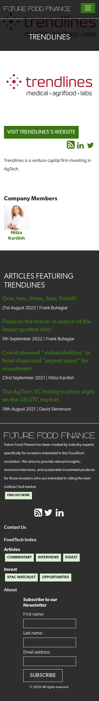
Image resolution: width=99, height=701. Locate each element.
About (10, 589)
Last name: (33, 633)
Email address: (37, 652)
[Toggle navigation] (88, 8)
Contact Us (15, 527)
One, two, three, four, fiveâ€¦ (39, 298)
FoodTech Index (20, 539)
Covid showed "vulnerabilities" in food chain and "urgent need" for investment (46, 360)
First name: (33, 614)
